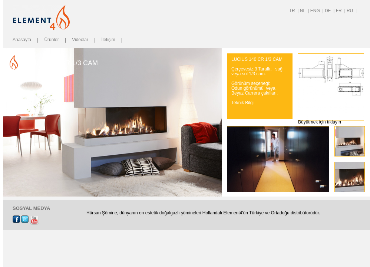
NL (303, 10)
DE (328, 10)
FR (339, 10)
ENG (315, 10)
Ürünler (51, 39)
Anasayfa (22, 39)
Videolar (80, 39)
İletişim (108, 39)
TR (292, 10)
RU (350, 10)
